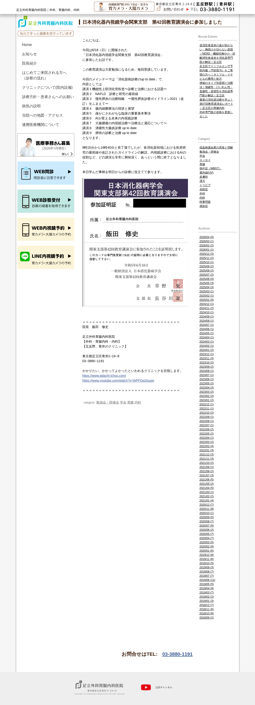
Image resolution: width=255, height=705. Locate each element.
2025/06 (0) (207, 279)
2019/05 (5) (207, 584)
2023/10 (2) (207, 362)
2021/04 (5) (207, 488)
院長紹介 (29, 63)
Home (27, 45)
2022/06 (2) (207, 429)
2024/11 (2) (207, 308)
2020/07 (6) (207, 525)
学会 (123, 402)
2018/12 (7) (207, 605)
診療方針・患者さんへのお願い (48, 97)
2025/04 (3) (207, 287)
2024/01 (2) (207, 350)
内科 (138, 402)
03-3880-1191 (177, 654)
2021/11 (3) (207, 458)
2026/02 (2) (207, 245)
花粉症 (204, 189)
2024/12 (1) (207, 304)
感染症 (204, 206)
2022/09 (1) (207, 417)
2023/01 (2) (207, 400)
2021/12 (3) (207, 454)
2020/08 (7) (207, 521)
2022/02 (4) (207, 446)
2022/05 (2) (207, 433)
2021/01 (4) (207, 500)
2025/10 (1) (207, 262)
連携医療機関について (40, 125)
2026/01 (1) (207, 249)
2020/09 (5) (207, 517)
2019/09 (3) (207, 567)
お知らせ (29, 54)
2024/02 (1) (207, 346)
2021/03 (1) (207, 492)
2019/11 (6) (207, 559)
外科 (202, 193)
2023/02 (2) (207, 396)
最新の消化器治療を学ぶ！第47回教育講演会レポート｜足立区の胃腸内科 (216, 104)
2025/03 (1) (207, 291)
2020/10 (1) (207, 513)
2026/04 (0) (207, 237)
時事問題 (205, 201)
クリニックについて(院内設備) (47, 87)
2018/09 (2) (207, 617)
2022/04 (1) (207, 437)
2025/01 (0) (207, 300)
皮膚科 (204, 176)
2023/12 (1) (207, 354)
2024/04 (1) (207, 337)
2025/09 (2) (207, 266)
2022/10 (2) (207, 412)
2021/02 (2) (207, 496)
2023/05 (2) (207, 383)
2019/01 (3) (207, 601)
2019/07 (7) (207, 575)
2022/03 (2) (207, 442)
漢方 (202, 181)
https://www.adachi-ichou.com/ (104, 375)
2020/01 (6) (207, 550)
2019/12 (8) (207, 555)
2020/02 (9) (207, 546)
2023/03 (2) (207, 391)
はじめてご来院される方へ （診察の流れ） (46, 75)
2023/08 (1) (207, 371)
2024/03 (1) (207, 341)
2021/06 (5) (207, 479)
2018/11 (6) (207, 609)
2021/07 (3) (207, 475)
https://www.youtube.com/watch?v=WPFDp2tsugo (118, 380)
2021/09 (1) (207, 467)
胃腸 (130, 402)
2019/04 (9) (207, 588)
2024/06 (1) (207, 329)
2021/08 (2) (207, 471)
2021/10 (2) (207, 463)
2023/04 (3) (207, 387)
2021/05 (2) (207, 483)
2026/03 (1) (207, 241)
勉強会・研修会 (107, 402)
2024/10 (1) (207, 312)
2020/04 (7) (207, 538)
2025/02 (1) (207, 295)
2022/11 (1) (207, 408)
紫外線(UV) (207, 172)
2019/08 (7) (207, 571)
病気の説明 (31, 106)
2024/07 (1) (207, 325)
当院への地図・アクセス (42, 115)
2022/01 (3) (207, 450)
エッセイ (205, 160)
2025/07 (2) (207, 274)
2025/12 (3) (207, 254)
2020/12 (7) (207, 504)
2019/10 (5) (207, 563)
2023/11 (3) (207, 358)
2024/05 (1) (207, 333)
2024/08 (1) (207, 320)
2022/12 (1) (207, 404)
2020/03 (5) (207, 542)
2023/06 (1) (207, 379)
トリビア (205, 185)
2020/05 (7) (207, 534)
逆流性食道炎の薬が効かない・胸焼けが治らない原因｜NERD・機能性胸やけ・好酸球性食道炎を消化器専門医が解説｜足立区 (217, 54)
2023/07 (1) (207, 375)
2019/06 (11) (207, 580)
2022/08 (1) (207, 421)
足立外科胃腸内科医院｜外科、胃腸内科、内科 (48, 10)
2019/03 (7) (207, 592)
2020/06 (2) (207, 529)
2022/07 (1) (207, 425)
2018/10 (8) (207, 613)
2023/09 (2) (207, 366)
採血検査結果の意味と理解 (216, 147)
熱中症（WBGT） (211, 168)
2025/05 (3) (207, 283)
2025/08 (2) (207, 270)
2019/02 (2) (207, 596)
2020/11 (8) (207, 509)
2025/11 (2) (207, 258)
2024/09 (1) (207, 316)
